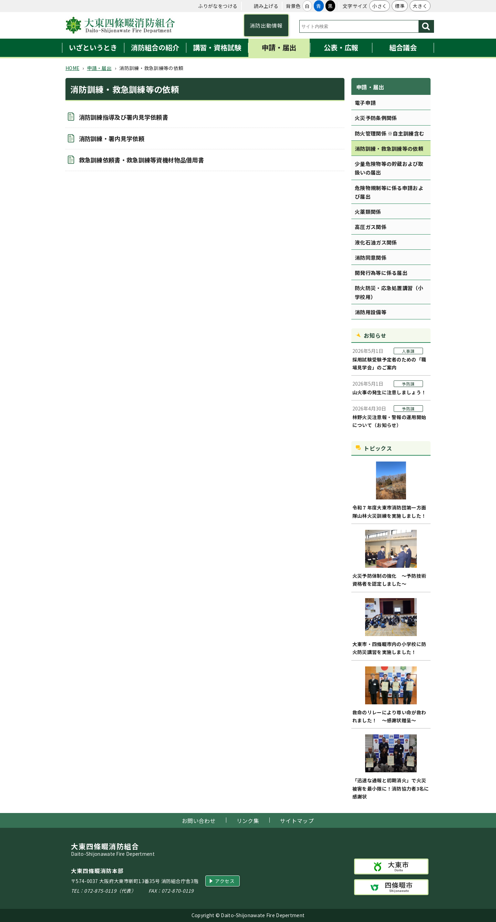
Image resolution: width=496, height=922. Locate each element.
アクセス (225, 881)
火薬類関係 (368, 211)
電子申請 (365, 102)
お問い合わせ (199, 821)
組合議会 (403, 47)
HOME (72, 68)
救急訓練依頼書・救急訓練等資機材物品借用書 (141, 160)
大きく (420, 5)
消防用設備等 (370, 312)
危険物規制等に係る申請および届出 (389, 192)
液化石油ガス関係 (376, 242)
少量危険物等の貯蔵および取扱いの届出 (389, 168)
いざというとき (93, 47)
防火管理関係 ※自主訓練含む (389, 133)
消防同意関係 (370, 257)
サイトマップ (297, 821)
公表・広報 (341, 47)
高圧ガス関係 (370, 226)
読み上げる (266, 5)
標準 (400, 5)
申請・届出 (279, 47)
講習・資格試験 (217, 47)
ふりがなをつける (217, 5)
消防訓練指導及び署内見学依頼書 (123, 117)
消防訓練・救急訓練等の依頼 (389, 148)
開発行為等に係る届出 (381, 272)
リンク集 (248, 821)
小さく (379, 5)
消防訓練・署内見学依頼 (111, 138)
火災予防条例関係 (376, 117)
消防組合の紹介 (155, 47)
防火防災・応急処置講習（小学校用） (389, 292)
